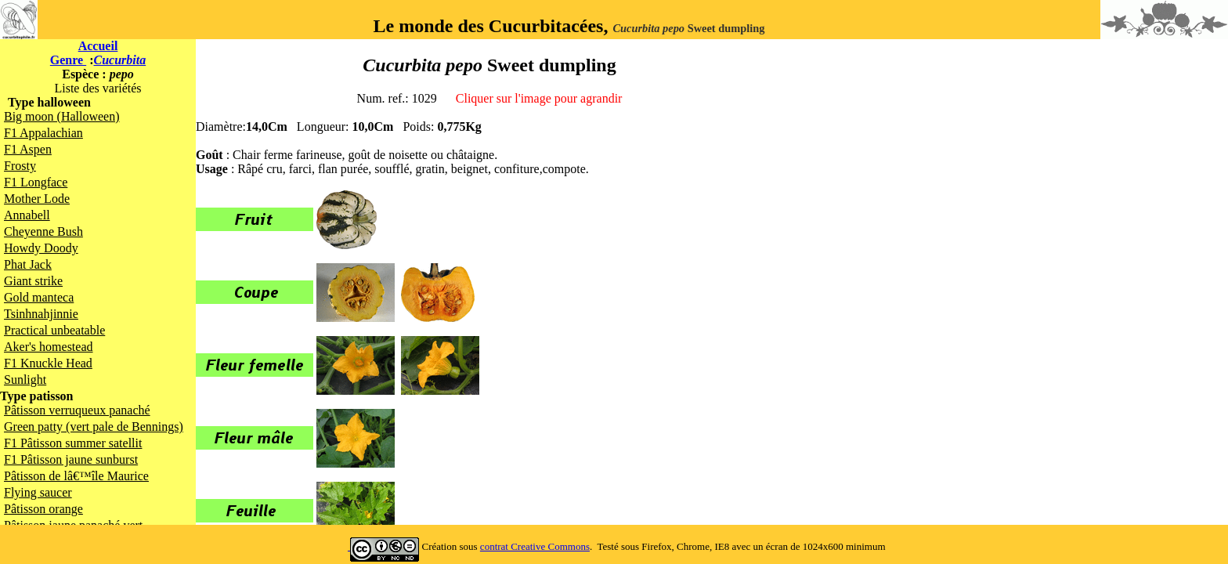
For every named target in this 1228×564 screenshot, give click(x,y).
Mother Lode (37, 198)
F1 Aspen (28, 149)
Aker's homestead (48, 346)
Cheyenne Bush (43, 231)
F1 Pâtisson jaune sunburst (71, 459)
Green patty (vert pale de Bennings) (93, 426)
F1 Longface (35, 182)
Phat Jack (28, 264)
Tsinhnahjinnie (41, 313)
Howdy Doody (41, 248)
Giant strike (33, 280)
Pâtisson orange (43, 508)
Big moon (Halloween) (62, 116)
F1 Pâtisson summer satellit (73, 443)
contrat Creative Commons (535, 546)
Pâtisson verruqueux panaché (77, 410)
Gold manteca (39, 297)
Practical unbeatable (54, 330)
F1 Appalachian (43, 132)
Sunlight (25, 379)
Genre (68, 60)
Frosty (20, 165)
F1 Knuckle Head (48, 363)
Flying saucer (38, 492)
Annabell (27, 215)
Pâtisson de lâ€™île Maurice (76, 476)
